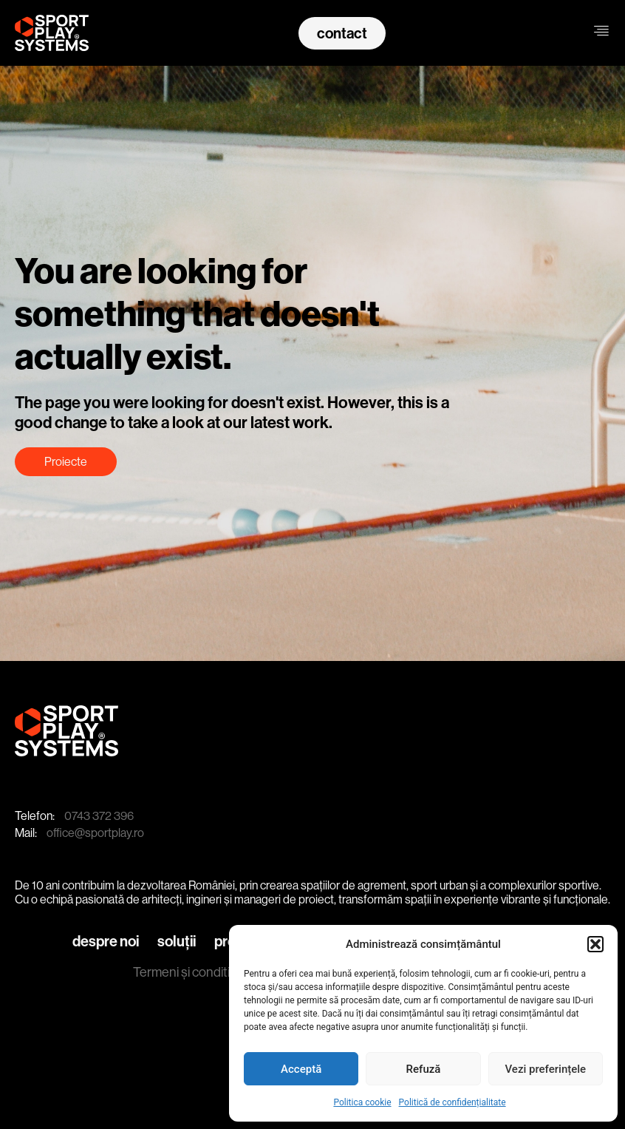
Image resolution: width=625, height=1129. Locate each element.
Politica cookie (362, 1102)
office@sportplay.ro (95, 833)
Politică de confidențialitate (452, 1102)
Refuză (423, 1069)
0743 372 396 (99, 816)
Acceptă (301, 1069)
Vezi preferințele (546, 1069)
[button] (595, 944)
